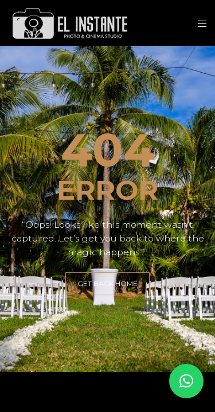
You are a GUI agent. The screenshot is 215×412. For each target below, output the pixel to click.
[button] (186, 381)
